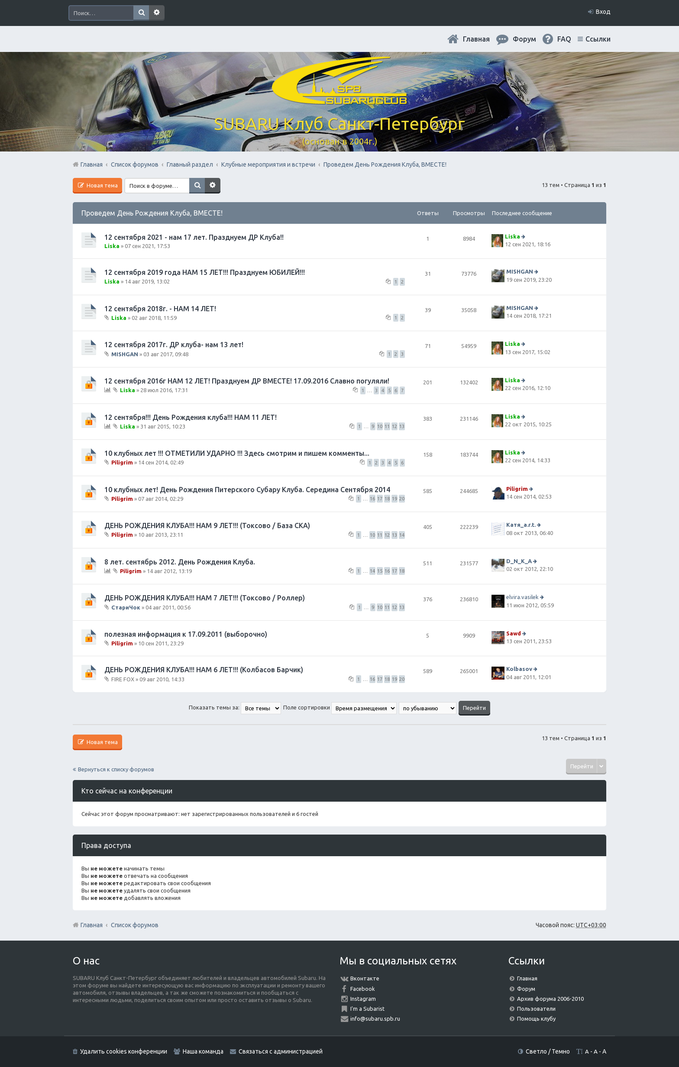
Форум (526, 989)
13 (401, 426)
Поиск (141, 13)
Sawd (513, 633)
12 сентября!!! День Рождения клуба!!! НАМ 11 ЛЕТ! (190, 417)
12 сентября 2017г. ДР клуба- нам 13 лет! (173, 344)
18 (387, 498)
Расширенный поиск (157, 13)
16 (372, 498)
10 (379, 426)
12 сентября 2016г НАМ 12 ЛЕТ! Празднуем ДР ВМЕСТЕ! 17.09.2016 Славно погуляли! (246, 381)
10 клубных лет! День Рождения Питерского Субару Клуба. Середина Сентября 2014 (247, 489)
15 (379, 571)
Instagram (363, 999)
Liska (112, 246)
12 (394, 426)
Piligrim (122, 462)
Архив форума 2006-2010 (550, 999)
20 (401, 498)
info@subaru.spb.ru (375, 1018)
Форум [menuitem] (524, 39)
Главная (476, 39)
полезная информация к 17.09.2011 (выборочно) (185, 634)
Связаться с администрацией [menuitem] (281, 1051)
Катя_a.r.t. (521, 525)
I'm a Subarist (367, 1009)
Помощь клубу (536, 1018)
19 (394, 498)
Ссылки (598, 39)
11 (387, 426)
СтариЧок (125, 607)
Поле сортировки (340, 707)
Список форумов (134, 925)
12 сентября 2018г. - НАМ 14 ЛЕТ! (160, 309)
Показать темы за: (235, 707)
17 (379, 498)
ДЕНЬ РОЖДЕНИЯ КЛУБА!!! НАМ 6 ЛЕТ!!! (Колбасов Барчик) (203, 670)
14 (401, 535)
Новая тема (101, 185)
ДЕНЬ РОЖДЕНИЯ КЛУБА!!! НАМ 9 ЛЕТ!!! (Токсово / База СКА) (207, 525)
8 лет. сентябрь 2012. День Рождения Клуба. (179, 562)
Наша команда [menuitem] (203, 1051)
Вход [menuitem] (603, 11)
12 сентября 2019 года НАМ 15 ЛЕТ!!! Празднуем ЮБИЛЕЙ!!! (204, 272)
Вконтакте (364, 978)
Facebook (362, 989)
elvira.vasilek (522, 597)
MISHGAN (519, 272)
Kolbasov (519, 669)
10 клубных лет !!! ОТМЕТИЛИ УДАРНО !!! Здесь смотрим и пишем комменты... (236, 453)
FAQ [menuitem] (564, 39)
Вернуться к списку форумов (116, 769)
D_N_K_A (519, 561)
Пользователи (536, 1009)
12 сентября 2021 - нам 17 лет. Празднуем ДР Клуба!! (194, 237)
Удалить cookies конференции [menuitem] (123, 1051)
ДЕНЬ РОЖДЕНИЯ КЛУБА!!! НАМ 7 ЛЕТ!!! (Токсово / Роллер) (204, 598)
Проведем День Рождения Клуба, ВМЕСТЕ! (152, 213)
